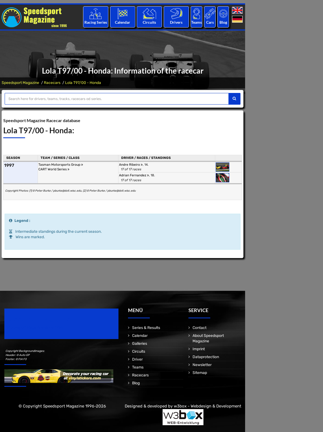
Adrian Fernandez (134, 175)
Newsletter (202, 364)
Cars (210, 22)
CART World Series (53, 169)
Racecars (52, 82)
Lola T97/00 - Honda (83, 82)
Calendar (122, 22)
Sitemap (200, 372)
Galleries (139, 343)
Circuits (149, 22)
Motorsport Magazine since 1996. (35, 327)
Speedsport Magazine (20, 82)
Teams (196, 22)
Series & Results (146, 327)
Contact (199, 327)
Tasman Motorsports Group (60, 165)
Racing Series (95, 22)
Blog (223, 22)
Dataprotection (206, 357)
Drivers (176, 22)
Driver (137, 359)
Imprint (199, 349)
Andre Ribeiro (131, 165)
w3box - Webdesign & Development (207, 406)
